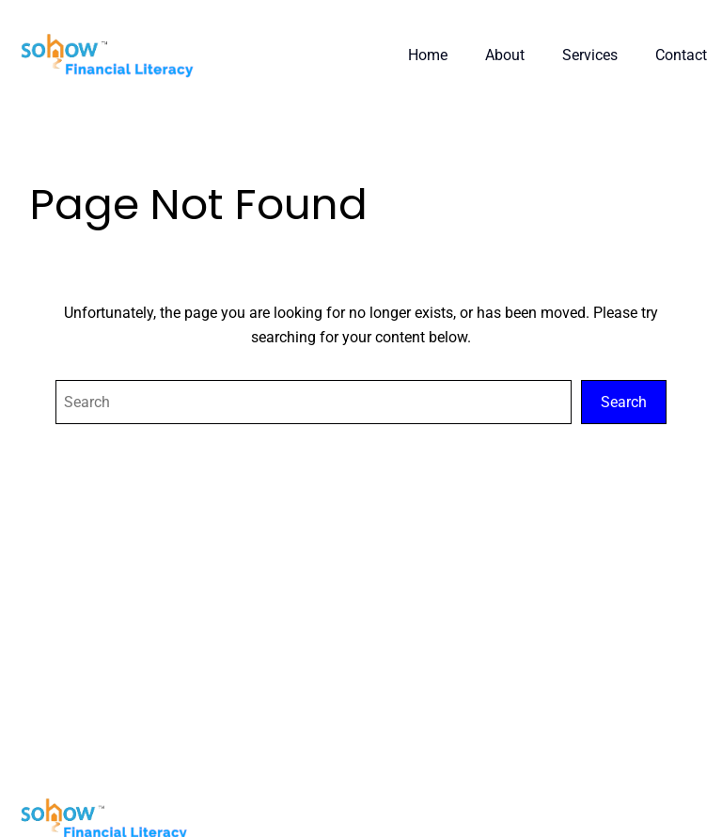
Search (624, 402)
